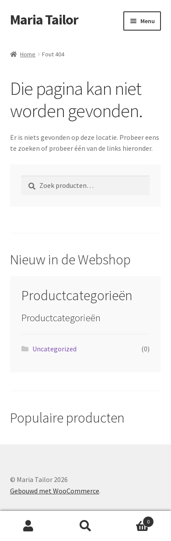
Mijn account (28, 526)
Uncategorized (54, 348)
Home (27, 54)
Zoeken (85, 526)
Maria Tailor (44, 19)
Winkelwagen (134, 519)
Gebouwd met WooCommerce (54, 490)
